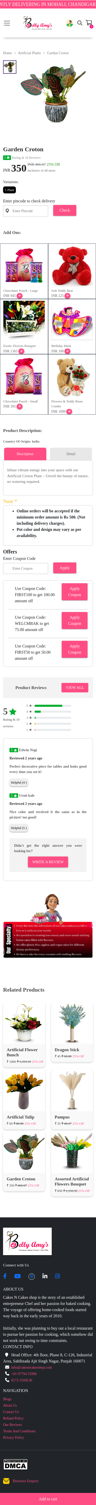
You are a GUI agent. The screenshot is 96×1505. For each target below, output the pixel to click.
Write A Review (47, 862)
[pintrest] (31, 1276)
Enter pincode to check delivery (29, 201)
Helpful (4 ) (19, 782)
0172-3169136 (21, 1380)
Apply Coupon (74, 591)
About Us (10, 1405)
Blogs (7, 1399)
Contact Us (11, 1412)
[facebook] (5, 1276)
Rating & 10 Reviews (22, 157)
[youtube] (17, 1276)
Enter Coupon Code (19, 558)
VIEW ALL (75, 687)
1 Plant (9, 190)
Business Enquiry (26, 1481)
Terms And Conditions (19, 1431)
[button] (69, 23)
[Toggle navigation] (7, 23)
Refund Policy (13, 1418)
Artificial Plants (29, 53)
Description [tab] (25, 454)
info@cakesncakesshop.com (31, 1367)
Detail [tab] (71, 454)
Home (7, 53)
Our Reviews (12, 1425)
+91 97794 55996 (24, 1374)
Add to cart (48, 1499)
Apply (65, 568)
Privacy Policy (13, 1438)
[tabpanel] (48, 476)
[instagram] (57, 1276)
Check (65, 210)
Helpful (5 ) (19, 828)
